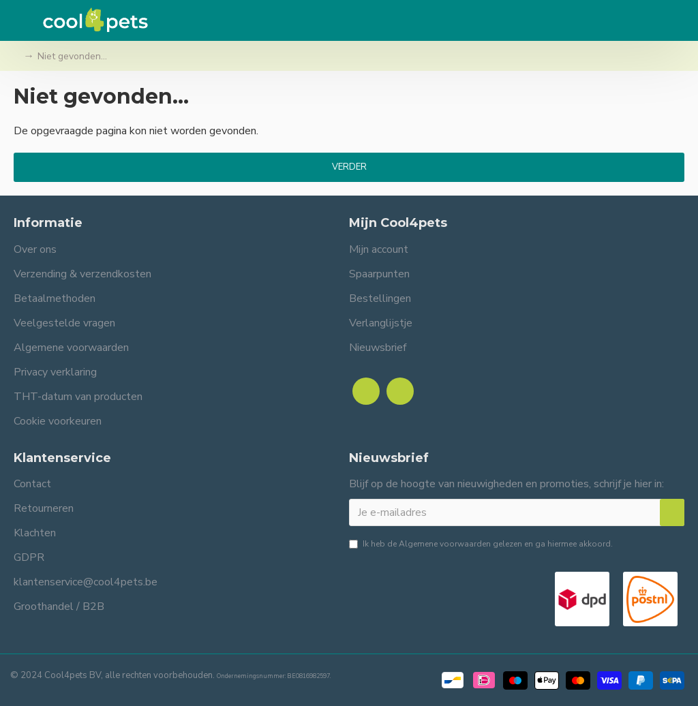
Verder (349, 167)
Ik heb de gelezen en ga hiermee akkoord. (481, 544)
